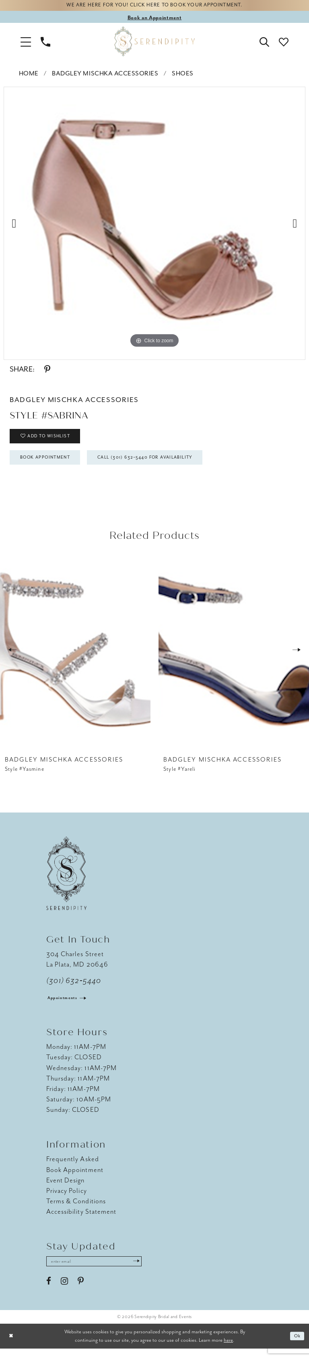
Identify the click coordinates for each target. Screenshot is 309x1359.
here (228, 1350)
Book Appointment (52, 465)
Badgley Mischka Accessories (105, 75)
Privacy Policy (66, 1199)
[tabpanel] (154, 220)
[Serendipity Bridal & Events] (154, 43)
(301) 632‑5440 (73, 990)
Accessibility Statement (81, 1220)
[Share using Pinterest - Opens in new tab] (47, 371)
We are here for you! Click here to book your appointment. (154, 6)
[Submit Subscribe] (152, 1271)
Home (29, 75)
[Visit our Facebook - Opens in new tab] (48, 1292)
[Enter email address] (102, 1271)
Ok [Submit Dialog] (296, 1346)
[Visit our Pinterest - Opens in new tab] (81, 1292)
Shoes (183, 75)
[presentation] (75, 658)
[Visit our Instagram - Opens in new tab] (64, 1292)
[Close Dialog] (12, 1347)
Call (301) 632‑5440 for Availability (169, 465)
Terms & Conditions (76, 1210)
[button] (26, 43)
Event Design (65, 1189)
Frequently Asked (72, 1168)
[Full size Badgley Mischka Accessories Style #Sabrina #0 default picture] (154, 220)
